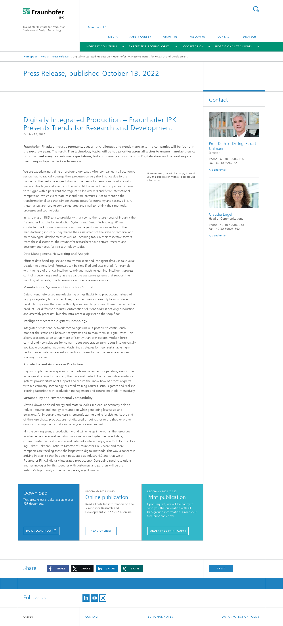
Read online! (101, 530)
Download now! (39, 530)
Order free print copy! (168, 530)
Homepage (30, 56)
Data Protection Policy (241, 616)
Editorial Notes (160, 616)
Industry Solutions (101, 46)
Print (221, 568)
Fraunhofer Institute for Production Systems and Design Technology (44, 28)
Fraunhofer (95, 27)
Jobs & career (140, 36)
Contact (224, 36)
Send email (219, 169)
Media (113, 36)
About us (170, 36)
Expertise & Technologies (149, 46)
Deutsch (249, 36)
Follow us (197, 36)
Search (256, 9)
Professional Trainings (233, 46)
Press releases (61, 56)
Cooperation (193, 46)
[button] (58, 568)
